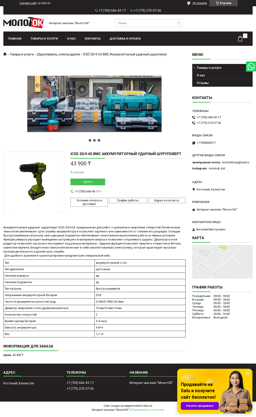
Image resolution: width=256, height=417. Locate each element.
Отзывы (203, 83)
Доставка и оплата (125, 38)
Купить (88, 181)
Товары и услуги (44, 38)
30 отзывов (199, 3)
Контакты (93, 38)
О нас (71, 38)
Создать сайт (27, 3)
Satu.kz (147, 405)
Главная (14, 38)
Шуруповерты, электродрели (58, 54)
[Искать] (179, 23)
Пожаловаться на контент (147, 409)
